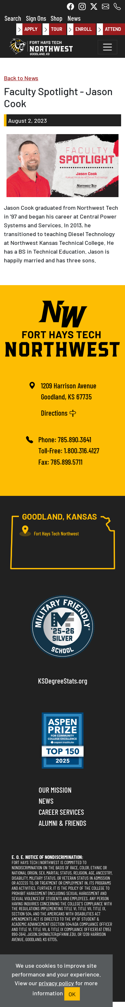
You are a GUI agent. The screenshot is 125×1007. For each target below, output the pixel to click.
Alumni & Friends (62, 822)
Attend (109, 29)
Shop (56, 17)
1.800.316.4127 (81, 450)
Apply (27, 29)
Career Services (61, 811)
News (74, 17)
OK (72, 994)
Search (13, 17)
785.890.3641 (74, 439)
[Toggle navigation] (107, 47)
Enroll (79, 29)
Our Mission (55, 789)
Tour (52, 29)
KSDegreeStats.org (62, 680)
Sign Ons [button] (36, 17)
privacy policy (56, 983)
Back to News (21, 78)
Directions (58, 412)
